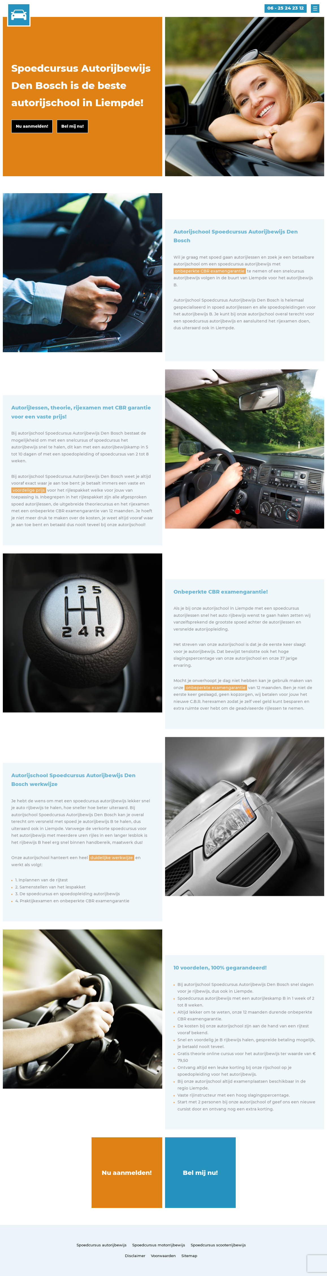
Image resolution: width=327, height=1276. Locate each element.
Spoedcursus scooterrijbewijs (218, 1245)
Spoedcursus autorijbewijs (102, 1245)
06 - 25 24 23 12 (285, 8)
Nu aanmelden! (127, 1173)
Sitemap (189, 1255)
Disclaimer (135, 1255)
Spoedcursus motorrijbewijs (158, 1245)
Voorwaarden (163, 1255)
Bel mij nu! (200, 1173)
